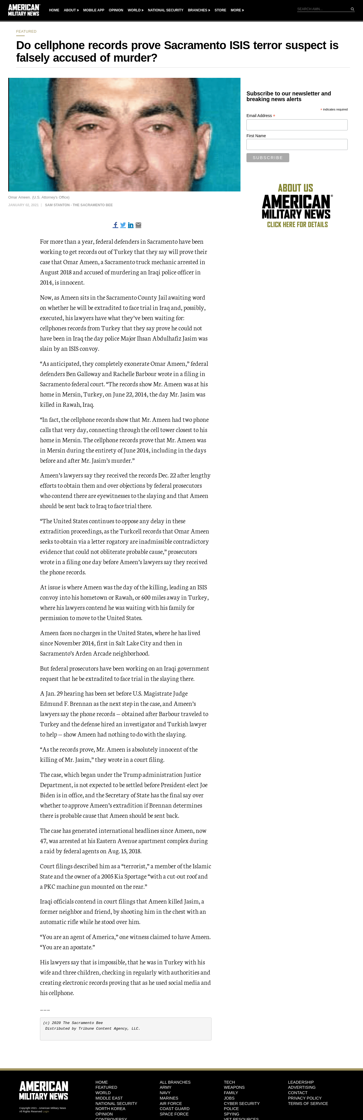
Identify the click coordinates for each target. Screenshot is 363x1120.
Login (46, 1111)
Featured (26, 31)
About (70, 10)
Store (220, 10)
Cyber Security (241, 1103)
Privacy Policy (305, 1098)
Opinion (116, 10)
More (236, 10)
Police (231, 1108)
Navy (165, 1092)
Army (166, 1087)
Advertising (302, 1087)
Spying (231, 1114)
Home (54, 10)
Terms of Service (308, 1103)
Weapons (234, 1087)
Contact (297, 1092)
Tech (229, 1082)
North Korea (110, 1108)
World (134, 10)
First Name (256, 136)
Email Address (260, 115)
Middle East (109, 1098)
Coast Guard (174, 1108)
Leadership (301, 1082)
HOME (102, 1082)
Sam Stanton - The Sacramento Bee (79, 205)
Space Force (174, 1114)
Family (231, 1092)
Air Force (171, 1103)
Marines (169, 1098)
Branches (197, 10)
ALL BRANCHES (175, 1082)
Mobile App (93, 10)
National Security (165, 10)
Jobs (229, 1098)
